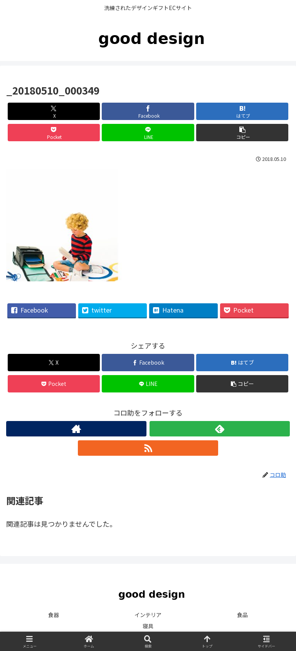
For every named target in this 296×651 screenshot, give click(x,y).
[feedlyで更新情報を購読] (220, 428)
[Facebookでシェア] (148, 111)
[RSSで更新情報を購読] (148, 448)
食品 (242, 615)
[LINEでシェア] (148, 132)
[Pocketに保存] (54, 132)
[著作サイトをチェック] (76, 428)
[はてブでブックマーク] (242, 111)
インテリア (148, 615)
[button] (242, 132)
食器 (53, 615)
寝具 (148, 626)
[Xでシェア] (54, 111)
